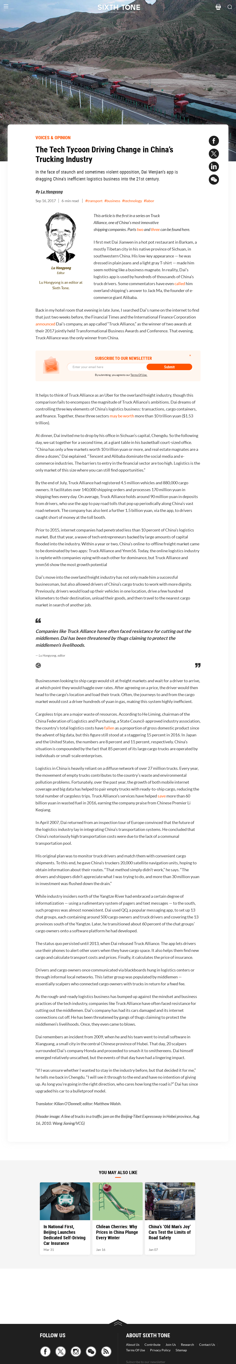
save (162, 796)
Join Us (170, 1344)
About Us (132, 1344)
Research (187, 1344)
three (155, 229)
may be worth (122, 415)
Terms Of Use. (138, 374)
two (140, 229)
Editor (61, 273)
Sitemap (181, 1350)
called (179, 283)
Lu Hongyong (51, 191)
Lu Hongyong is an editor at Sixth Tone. (61, 285)
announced (45, 324)
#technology (132, 201)
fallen (109, 728)
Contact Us (207, 1344)
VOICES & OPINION (53, 137)
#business (112, 201)
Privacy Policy (160, 1350)
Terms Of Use (135, 1350)
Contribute (152, 1344)
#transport (94, 201)
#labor (149, 201)
